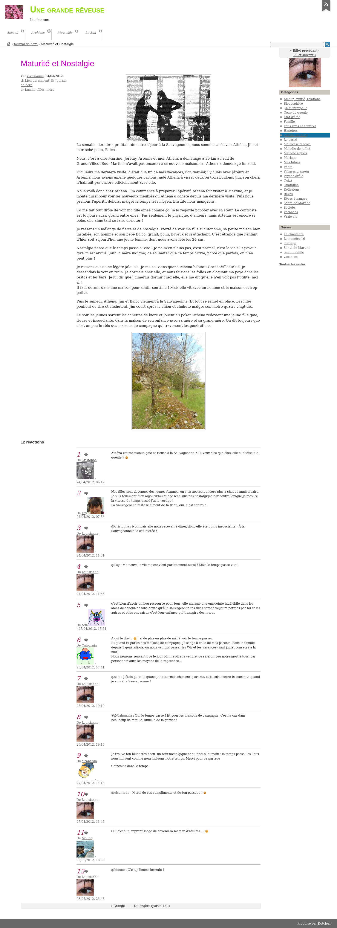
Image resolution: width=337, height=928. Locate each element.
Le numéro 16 (294, 238)
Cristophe (89, 460)
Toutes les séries (292, 264)
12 (80, 871)
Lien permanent (37, 80)
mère (50, 89)
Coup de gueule (296, 112)
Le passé (290, 139)
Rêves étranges (295, 198)
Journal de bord (26, 44)
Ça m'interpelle (295, 108)
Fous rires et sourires (300, 126)
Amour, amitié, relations (302, 99)
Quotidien (291, 185)
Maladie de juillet (297, 148)
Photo (288, 167)
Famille (289, 121)
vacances (291, 256)
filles (41, 89)
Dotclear (324, 923)
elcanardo (89, 761)
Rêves (288, 194)
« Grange (118, 906)
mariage (290, 243)
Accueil (9, 44)
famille (30, 89)
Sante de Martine (297, 203)
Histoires (291, 130)
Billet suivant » (304, 55)
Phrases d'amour (296, 171)
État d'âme (292, 117)
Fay (84, 513)
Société (289, 207)
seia (117, 677)
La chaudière (294, 234)
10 (80, 794)
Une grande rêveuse (67, 9)
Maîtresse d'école (297, 144)
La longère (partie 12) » (152, 906)
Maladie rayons (295, 153)
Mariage (290, 157)
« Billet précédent (303, 50)
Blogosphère (293, 103)
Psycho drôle (293, 176)
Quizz (288, 180)
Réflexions (292, 189)
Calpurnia (89, 645)
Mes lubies (292, 162)
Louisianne (35, 76)
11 (80, 832)
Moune (87, 838)
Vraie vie (290, 216)
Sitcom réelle (294, 252)
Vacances (291, 212)
